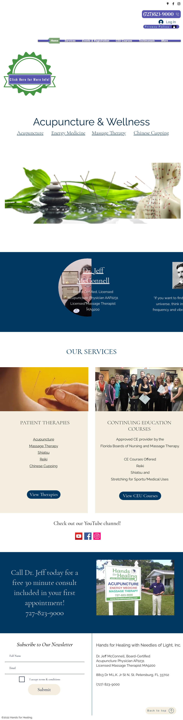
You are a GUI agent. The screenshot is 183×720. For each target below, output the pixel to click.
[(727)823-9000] (161, 14)
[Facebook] (173, 4)
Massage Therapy (109, 133)
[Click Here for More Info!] (29, 79)
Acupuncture (30, 133)
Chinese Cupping (151, 133)
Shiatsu (43, 452)
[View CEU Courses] (140, 496)
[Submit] (44, 689)
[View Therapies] (44, 494)
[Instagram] (179, 4)
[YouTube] (78, 536)
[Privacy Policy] (161, 27)
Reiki (43, 459)
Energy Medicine (68, 133)
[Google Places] (168, 4)
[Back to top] (160, 710)
